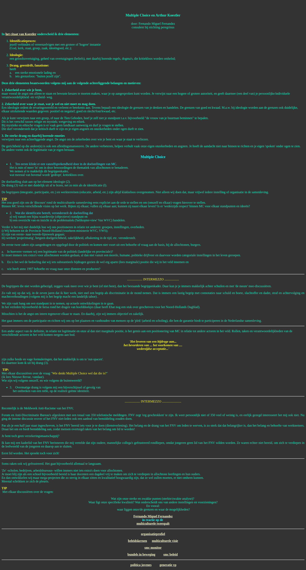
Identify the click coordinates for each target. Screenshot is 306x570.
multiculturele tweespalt (153, 523)
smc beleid (170, 554)
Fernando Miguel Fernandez (153, 516)
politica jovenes (140, 565)
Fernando (145, 23)
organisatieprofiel (153, 534)
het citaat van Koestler (20, 34)
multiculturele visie (165, 540)
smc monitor (153, 547)
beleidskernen (137, 540)
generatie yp (168, 565)
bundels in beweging (141, 554)
